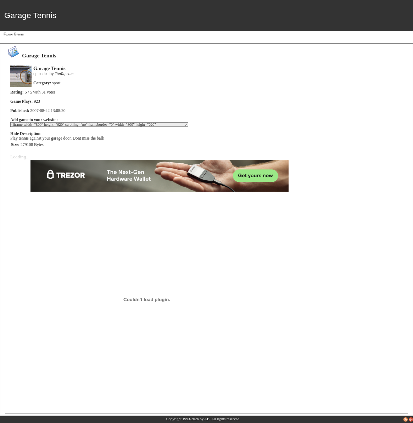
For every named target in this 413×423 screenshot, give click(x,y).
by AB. (205, 419)
